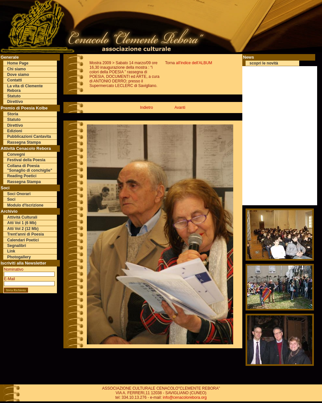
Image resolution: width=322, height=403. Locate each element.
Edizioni (14, 131)
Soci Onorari (19, 194)
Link (11, 251)
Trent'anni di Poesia (25, 234)
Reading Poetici (21, 176)
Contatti (14, 80)
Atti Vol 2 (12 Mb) (22, 228)
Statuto (13, 96)
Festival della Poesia (26, 160)
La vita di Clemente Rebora (25, 88)
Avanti (179, 107)
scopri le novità (263, 63)
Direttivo (15, 101)
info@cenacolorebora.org (185, 397)
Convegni (16, 154)
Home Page (17, 63)
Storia (12, 114)
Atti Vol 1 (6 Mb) (21, 223)
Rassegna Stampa (24, 142)
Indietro (146, 107)
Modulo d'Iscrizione (25, 205)
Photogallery (19, 257)
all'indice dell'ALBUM (194, 63)
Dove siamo (18, 74)
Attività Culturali (22, 217)
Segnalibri (16, 245)
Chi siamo (16, 69)
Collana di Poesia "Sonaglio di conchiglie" (29, 168)
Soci (11, 199)
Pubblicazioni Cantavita (29, 136)
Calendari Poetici (23, 240)
